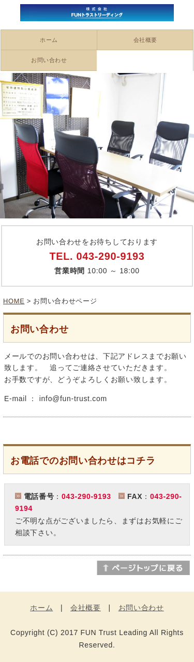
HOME (13, 301)
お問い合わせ (49, 60)
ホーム (49, 40)
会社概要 (145, 40)
